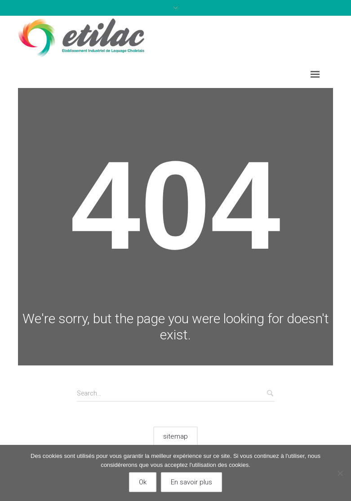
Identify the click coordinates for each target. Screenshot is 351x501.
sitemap (175, 436)
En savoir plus (191, 482)
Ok (143, 482)
